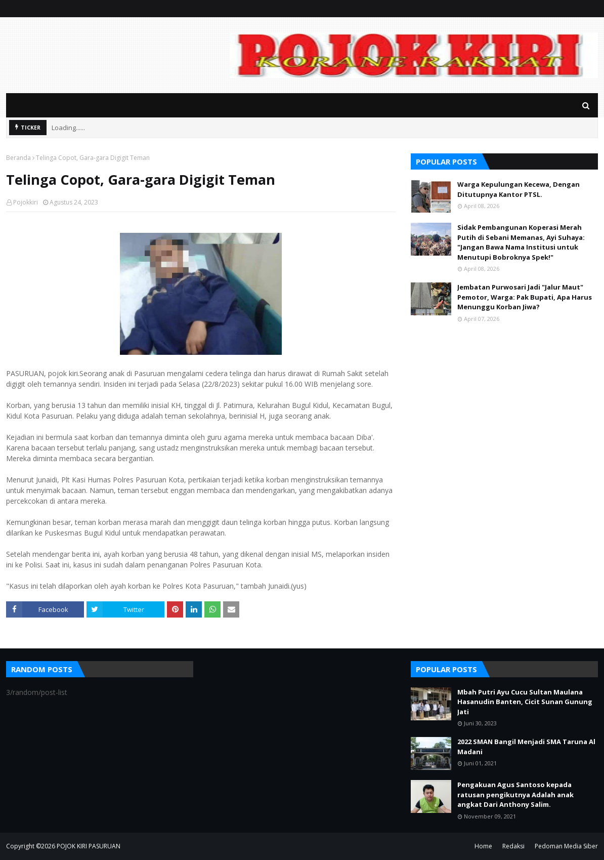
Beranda (18, 157)
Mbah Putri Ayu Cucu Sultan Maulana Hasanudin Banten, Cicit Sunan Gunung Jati (524, 701)
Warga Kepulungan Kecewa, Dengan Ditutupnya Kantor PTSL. (518, 189)
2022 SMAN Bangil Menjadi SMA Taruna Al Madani (526, 746)
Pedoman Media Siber (566, 846)
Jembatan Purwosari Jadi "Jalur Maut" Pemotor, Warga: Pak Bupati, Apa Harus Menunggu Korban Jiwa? (524, 296)
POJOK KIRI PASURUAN (88, 846)
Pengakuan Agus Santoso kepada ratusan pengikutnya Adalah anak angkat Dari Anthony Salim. (515, 794)
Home (483, 846)
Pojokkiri (25, 202)
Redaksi (513, 846)
